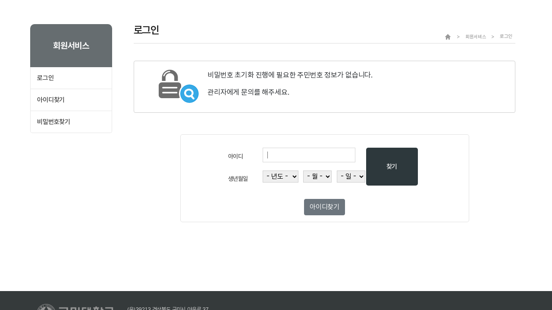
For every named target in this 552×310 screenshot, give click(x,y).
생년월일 (238, 178)
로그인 (45, 78)
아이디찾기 (51, 100)
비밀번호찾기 (53, 122)
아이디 (235, 156)
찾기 (391, 166)
